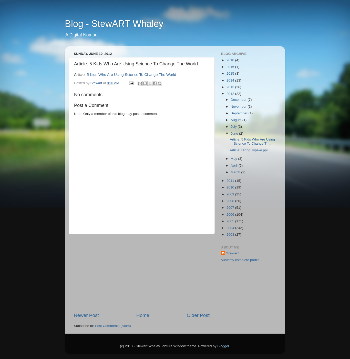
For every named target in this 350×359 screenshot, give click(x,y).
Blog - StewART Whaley (114, 23)
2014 (231, 80)
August (236, 120)
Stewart (232, 253)
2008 (231, 201)
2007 (231, 208)
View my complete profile (240, 260)
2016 (231, 67)
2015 (231, 73)
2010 (231, 187)
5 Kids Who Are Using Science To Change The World (131, 75)
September (240, 113)
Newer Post (86, 315)
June (235, 133)
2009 (231, 194)
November (239, 106)
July (234, 126)
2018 (231, 60)
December (239, 100)
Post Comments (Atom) (113, 326)
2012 (231, 94)
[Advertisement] (141, 273)
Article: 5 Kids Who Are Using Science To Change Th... (252, 141)
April (235, 165)
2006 (231, 214)
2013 (231, 87)
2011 (231, 181)
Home (142, 315)
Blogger (223, 346)
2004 (231, 228)
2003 (231, 234)
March (236, 172)
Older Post (198, 315)
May (234, 159)
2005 (231, 221)
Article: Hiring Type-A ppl (249, 150)
